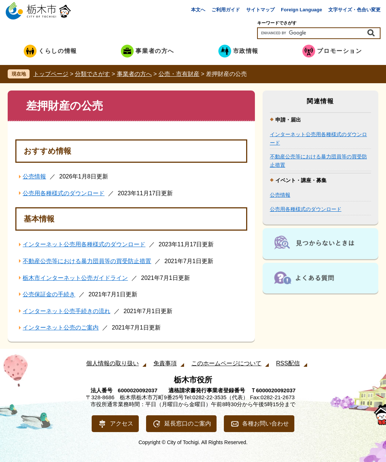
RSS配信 (288, 363)
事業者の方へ (134, 74)
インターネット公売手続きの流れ (66, 311)
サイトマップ (260, 9)
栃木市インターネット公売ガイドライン (75, 278)
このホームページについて (226, 363)
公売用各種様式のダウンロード (63, 193)
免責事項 (165, 363)
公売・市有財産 (178, 74)
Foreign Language (301, 9)
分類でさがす (92, 74)
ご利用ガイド (225, 9)
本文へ (198, 9)
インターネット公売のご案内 (61, 327)
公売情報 (34, 176)
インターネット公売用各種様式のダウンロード (84, 244)
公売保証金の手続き (49, 294)
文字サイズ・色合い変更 (354, 9)
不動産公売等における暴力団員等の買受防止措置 (87, 261)
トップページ (50, 74)
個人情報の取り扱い (112, 363)
